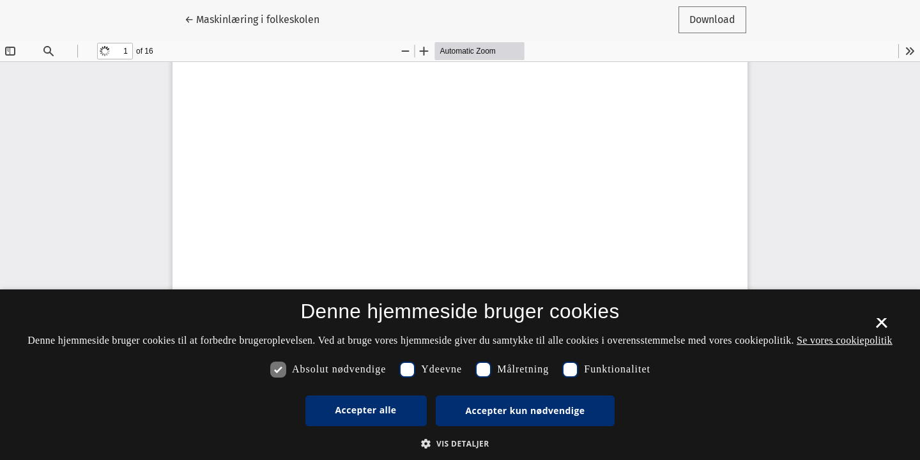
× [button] (881, 327)
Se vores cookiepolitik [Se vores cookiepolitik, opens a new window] (845, 340)
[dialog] (460, 374)
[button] (460, 443)
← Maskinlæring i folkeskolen (252, 19)
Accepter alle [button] (366, 410)
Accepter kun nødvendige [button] (525, 410)
